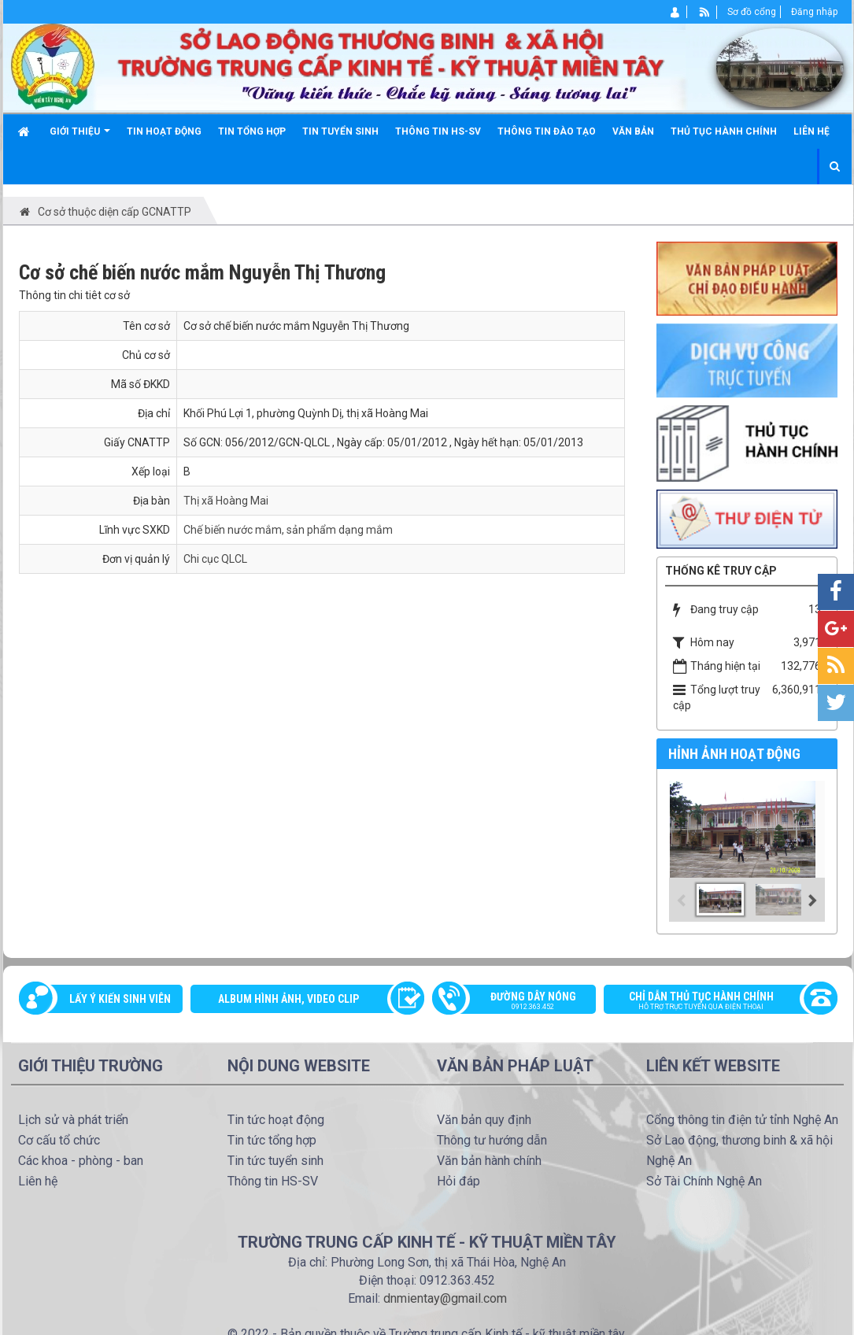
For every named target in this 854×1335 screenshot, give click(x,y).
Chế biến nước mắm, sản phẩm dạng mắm (288, 529)
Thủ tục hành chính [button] (724, 131)
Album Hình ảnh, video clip (288, 999)
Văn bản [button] (633, 131)
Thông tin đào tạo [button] (546, 131)
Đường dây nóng (522, 1002)
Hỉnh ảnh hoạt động (734, 753)
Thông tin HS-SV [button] (438, 131)
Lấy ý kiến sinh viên (120, 999)
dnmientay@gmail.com (445, 1298)
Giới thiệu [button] (80, 137)
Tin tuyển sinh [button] (340, 131)
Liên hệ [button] (811, 131)
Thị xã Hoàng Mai (225, 500)
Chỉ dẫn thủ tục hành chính (712, 1002)
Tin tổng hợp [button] (252, 131)
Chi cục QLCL (215, 559)
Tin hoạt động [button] (164, 131)
